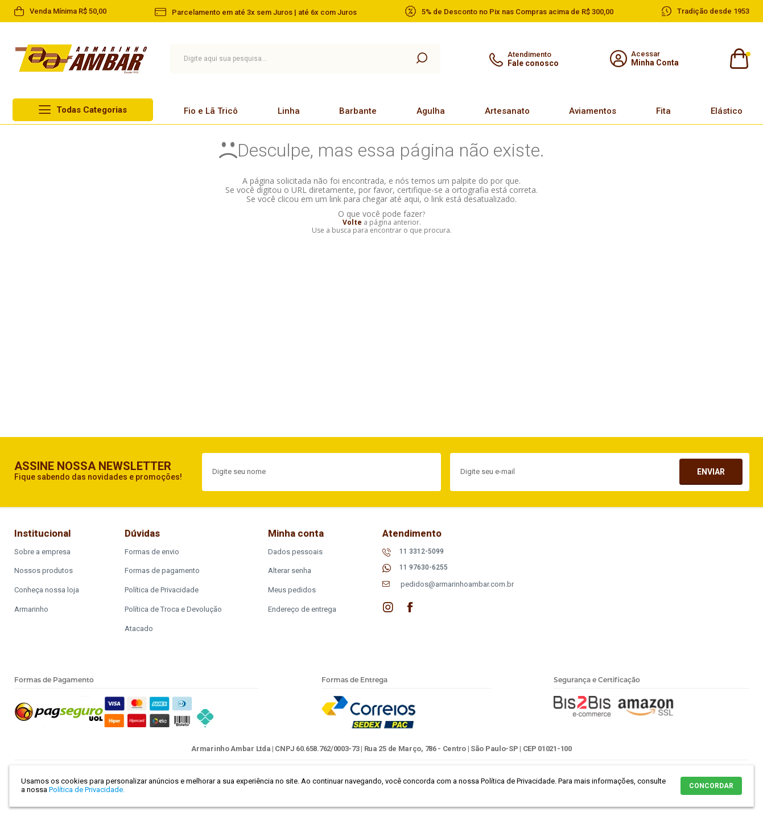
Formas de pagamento (162, 570)
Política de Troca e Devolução (173, 609)
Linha (289, 111)
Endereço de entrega (302, 609)
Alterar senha (289, 570)
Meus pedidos (292, 590)
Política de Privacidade (162, 590)
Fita (663, 111)
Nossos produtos (43, 570)
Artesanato (507, 111)
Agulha (430, 111)
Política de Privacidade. (87, 789)
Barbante (358, 111)
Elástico (727, 111)
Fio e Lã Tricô (211, 111)
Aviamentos (592, 111)
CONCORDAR (711, 786)
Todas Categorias (91, 110)
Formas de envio (152, 551)
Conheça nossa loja (46, 590)
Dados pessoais (295, 551)
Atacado (139, 628)
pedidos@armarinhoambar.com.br (457, 584)
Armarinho (31, 609)
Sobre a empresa (42, 551)
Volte (352, 222)
